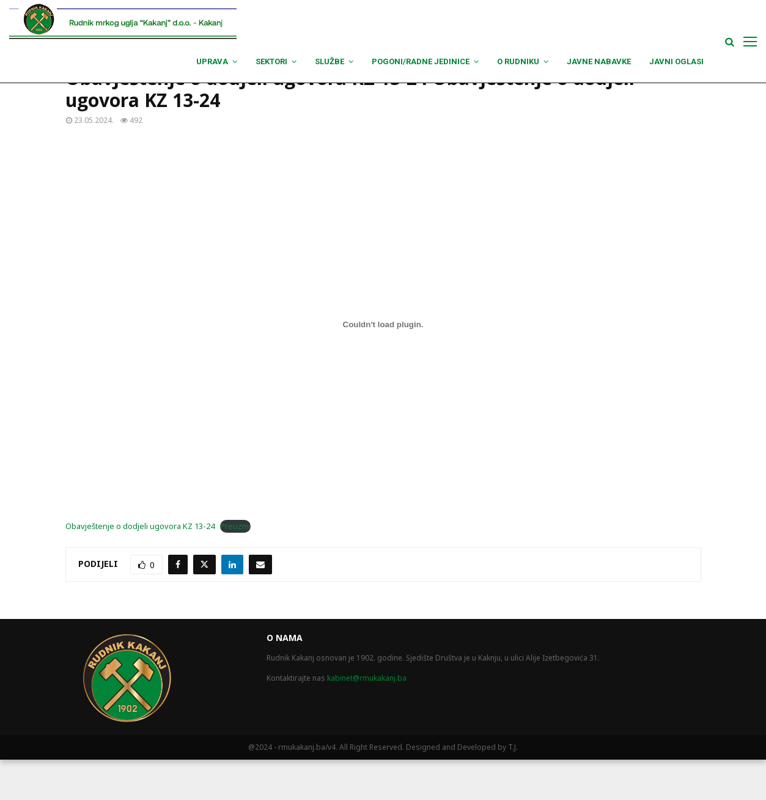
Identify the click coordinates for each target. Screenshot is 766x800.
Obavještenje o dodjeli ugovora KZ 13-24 (140, 566)
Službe (329, 61)
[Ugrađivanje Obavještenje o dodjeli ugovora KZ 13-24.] (383, 364)
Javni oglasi (676, 61)
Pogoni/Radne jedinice (421, 61)
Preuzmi (235, 566)
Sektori (271, 61)
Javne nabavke (599, 61)
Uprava (212, 61)
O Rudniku (518, 61)
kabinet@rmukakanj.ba (367, 718)
